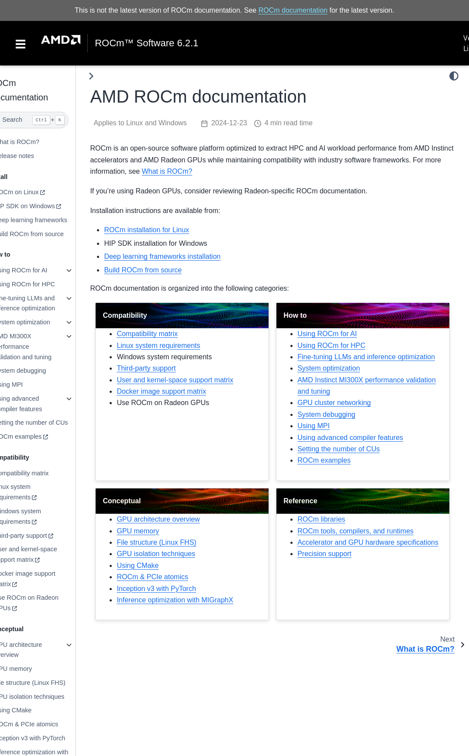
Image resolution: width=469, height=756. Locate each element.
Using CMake (30, 710)
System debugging (37, 370)
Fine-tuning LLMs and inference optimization (41, 303)
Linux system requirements (29, 492)
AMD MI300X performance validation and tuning (40, 347)
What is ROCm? (34, 141)
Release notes (31, 155)
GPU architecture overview (35, 650)
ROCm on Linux (33, 192)
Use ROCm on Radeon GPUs (43, 603)
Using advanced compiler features (35, 403)
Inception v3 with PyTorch (47, 738)
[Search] (46, 120)
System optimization (39, 322)
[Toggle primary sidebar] (109, 76)
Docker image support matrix (42, 579)
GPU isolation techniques (46, 696)
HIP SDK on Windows (41, 206)
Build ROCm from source (46, 233)
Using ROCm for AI (38, 270)
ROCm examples (35, 436)
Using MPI (25, 384)
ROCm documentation (293, 10)
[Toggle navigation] (20, 43)
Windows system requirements (35, 516)
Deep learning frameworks (48, 219)
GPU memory (30, 668)
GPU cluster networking (342, 414)
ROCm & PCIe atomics (43, 724)
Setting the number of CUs (48, 422)
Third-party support (38, 535)
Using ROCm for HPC (41, 284)
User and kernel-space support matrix (43, 554)
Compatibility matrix (38, 473)
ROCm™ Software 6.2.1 (146, 43)
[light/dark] (454, 76)
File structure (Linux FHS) (47, 682)
